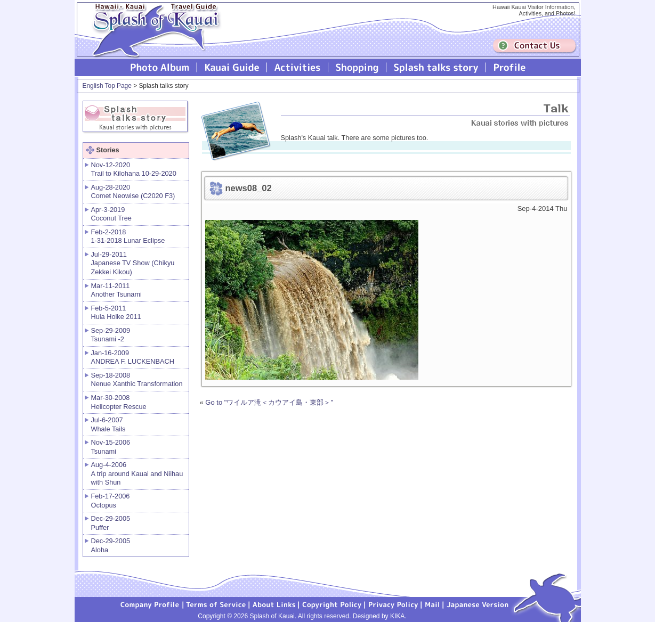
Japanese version (477, 604)
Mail (432, 604)
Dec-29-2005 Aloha (111, 545)
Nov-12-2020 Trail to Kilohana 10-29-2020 (133, 169)
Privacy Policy (393, 604)
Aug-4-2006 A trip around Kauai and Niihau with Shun (137, 473)
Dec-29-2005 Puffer (111, 522)
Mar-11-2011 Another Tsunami (116, 290)
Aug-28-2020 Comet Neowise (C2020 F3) (133, 191)
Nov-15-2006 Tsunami (111, 446)
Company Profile (150, 604)
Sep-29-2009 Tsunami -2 (111, 334)
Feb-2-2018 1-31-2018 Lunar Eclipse (128, 236)
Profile (508, 67)
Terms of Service (216, 604)
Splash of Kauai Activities (297, 67)
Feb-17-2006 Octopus (110, 500)
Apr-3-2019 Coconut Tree (111, 214)
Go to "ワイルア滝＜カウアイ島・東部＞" (269, 402)
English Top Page (107, 85)
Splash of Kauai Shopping (357, 67)
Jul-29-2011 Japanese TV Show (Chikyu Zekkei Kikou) (133, 263)
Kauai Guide (232, 67)
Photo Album (160, 67)
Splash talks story (436, 67)
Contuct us (534, 46)
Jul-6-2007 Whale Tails (108, 424)
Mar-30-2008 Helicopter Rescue (119, 402)
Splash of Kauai (152, 38)
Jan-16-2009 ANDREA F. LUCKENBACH (132, 357)
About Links (274, 604)
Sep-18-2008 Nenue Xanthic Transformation (137, 379)
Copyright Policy (332, 604)
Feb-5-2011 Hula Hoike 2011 (116, 312)
